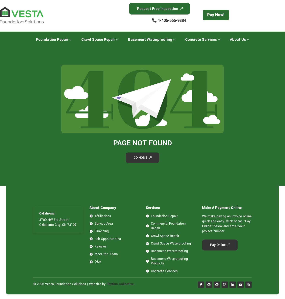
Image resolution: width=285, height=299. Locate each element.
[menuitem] (53, 40)
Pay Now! (216, 15)
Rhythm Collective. (121, 284)
